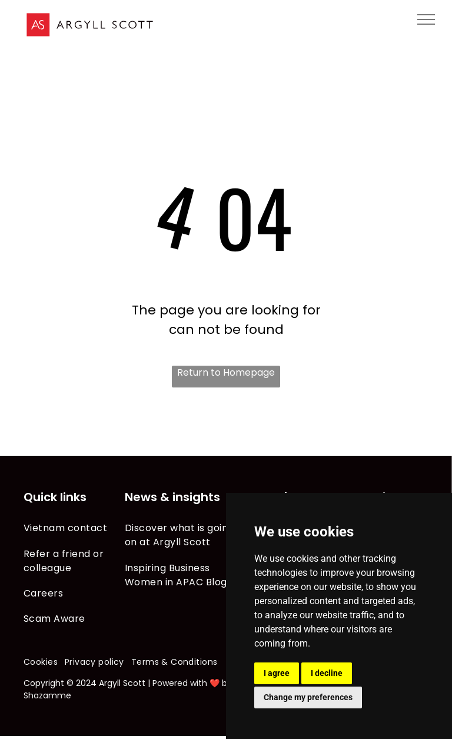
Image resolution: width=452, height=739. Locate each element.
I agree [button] (277, 673)
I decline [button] (327, 673)
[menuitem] (74, 528)
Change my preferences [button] (308, 697)
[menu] (426, 19)
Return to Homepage (226, 372)
